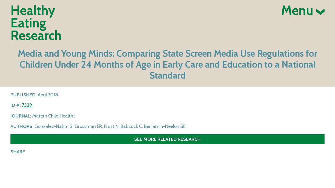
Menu (303, 10)
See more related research (167, 139)
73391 (28, 105)
